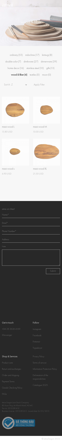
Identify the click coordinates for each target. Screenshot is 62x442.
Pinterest (36, 342)
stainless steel (35, 68)
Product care (7, 363)
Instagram (37, 329)
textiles (35, 75)
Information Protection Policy (45, 369)
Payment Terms (8, 381)
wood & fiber (19, 75)
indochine (32, 55)
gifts (50, 68)
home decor (16, 68)
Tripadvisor (37, 348)
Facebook (37, 335)
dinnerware (49, 61)
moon (46, 75)
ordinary (16, 55)
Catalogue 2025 (40, 385)
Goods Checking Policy (12, 388)
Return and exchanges (11, 369)
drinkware (31, 61)
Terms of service (39, 363)
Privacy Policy (38, 356)
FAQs (4, 394)
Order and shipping (10, 375)
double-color (13, 61)
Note (4, 247)
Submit (53, 271)
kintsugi (47, 55)
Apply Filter (39, 84)
